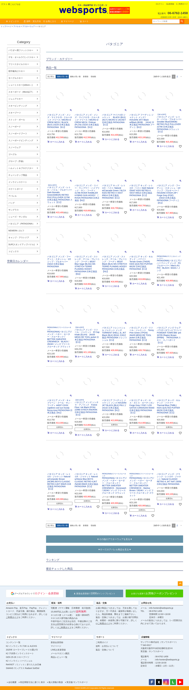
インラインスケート (17, 182)
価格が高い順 (75, 77)
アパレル (17, 26)
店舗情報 (145, 637)
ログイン (160, 4)
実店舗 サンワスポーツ (77, 682)
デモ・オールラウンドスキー (21, 57)
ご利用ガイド (182, 4)
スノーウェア (14, 147)
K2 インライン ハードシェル (19, 661)
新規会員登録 (57, 642)
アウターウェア (28, 26)
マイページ (67, 21)
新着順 (85, 77)
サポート (100, 637)
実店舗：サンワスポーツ (152, 651)
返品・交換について (105, 650)
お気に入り (49, 21)
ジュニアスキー (15, 99)
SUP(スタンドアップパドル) (21, 244)
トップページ (6, 26)
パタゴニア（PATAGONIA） (21, 223)
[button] (181, 77)
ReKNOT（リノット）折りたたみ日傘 (23, 664)
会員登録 (170, 4)
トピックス (12, 21)
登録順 (93, 77)
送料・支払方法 (32, 21)
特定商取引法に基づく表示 (32, 682)
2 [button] (177, 76)
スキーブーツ (14, 113)
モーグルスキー (15, 78)
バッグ (11, 203)
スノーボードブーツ (17, 133)
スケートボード (15, 189)
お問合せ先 (146, 603)
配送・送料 (56, 603)
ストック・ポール (16, 119)
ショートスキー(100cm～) (20, 85)
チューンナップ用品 (17, 175)
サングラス (13, 210)
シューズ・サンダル (17, 217)
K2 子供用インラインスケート (20, 653)
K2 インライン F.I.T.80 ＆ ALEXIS (21, 646)
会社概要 (12, 682)
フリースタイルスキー (18, 64)
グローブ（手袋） (16, 161)
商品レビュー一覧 (59, 657)
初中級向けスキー (16, 71)
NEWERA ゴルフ (16, 230)
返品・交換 (101, 603)
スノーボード (14, 126)
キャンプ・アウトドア (18, 237)
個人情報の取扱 (55, 682)
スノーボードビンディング (20, 140)
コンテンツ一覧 (13, 642)
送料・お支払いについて (107, 646)
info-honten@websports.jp (161, 608)
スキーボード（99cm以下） (21, 92)
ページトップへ (180, 583)
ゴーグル (12, 154)
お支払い (10, 603)
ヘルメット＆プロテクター (20, 168)
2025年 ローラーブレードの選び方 (22, 650)
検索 (182, 21)
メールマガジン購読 (60, 653)
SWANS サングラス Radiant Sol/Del (22, 668)
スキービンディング (17, 106)
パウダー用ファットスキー (20, 50)
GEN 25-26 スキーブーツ (17, 657)
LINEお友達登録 (58, 650)
